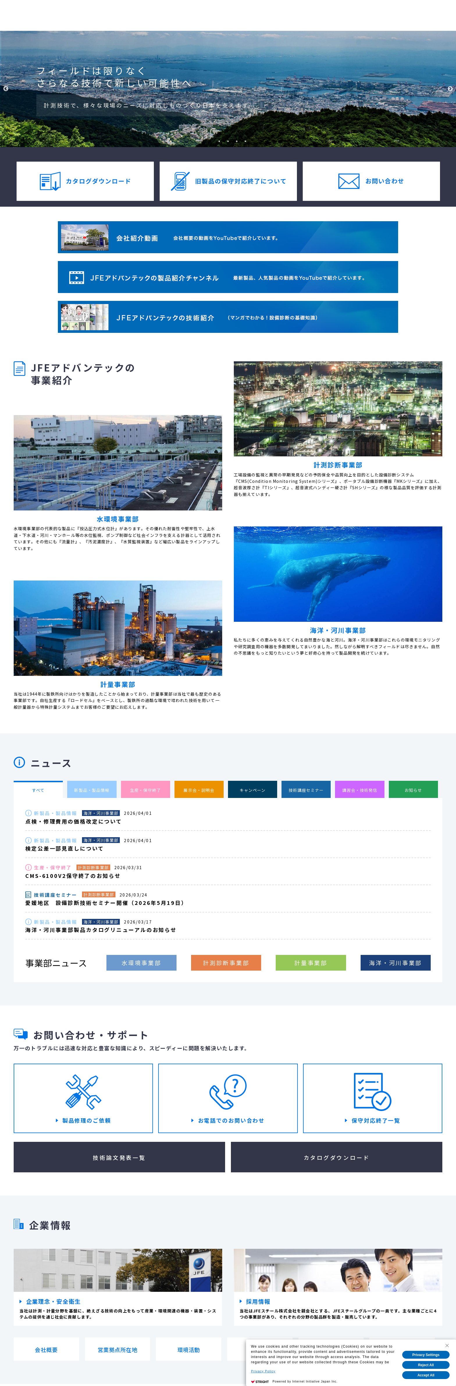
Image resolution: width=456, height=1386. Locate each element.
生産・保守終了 (53, 868)
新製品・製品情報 (55, 813)
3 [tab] (228, 141)
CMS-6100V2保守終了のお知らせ (73, 876)
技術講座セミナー (55, 895)
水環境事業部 (141, 963)
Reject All (426, 1365)
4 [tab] (237, 141)
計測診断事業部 (93, 868)
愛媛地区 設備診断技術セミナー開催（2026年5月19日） (106, 903)
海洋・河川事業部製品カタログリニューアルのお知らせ (101, 930)
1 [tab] (210, 141)
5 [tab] (245, 141)
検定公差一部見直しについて (64, 848)
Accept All (425, 1375)
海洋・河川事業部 (101, 813)
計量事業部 (310, 963)
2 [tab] (219, 141)
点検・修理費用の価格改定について (73, 821)
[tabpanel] (228, 89)
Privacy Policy (263, 1371)
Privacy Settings (425, 1355)
